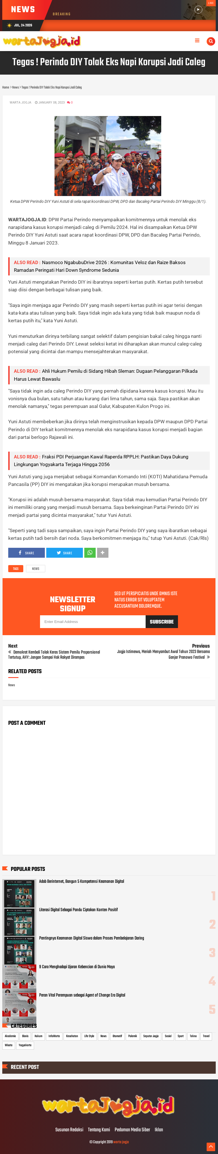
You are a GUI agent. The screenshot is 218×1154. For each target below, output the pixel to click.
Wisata (8, 1045)
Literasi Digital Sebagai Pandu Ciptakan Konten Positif (78, 910)
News (35, 569)
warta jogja (121, 1142)
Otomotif (117, 1036)
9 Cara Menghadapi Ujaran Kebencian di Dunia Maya (77, 967)
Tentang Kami (99, 1130)
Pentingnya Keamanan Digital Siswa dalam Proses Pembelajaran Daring (91, 938)
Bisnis (25, 1036)
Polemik (132, 1036)
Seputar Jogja (151, 1036)
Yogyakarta (25, 1045)
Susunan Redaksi (69, 1130)
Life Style (89, 1036)
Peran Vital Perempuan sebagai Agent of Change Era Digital (82, 995)
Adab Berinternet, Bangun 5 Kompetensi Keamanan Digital (81, 881)
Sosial (168, 1036)
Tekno (193, 1036)
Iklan (159, 1130)
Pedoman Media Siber (132, 1130)
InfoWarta (54, 1036)
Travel (206, 1036)
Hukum (38, 1036)
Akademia (10, 1036)
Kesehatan (72, 1036)
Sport (181, 1036)
